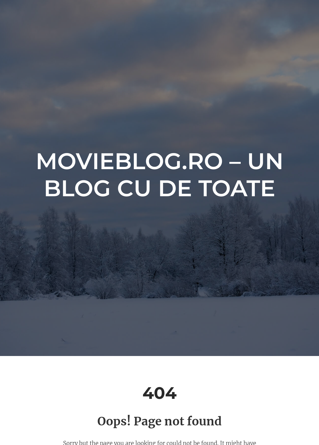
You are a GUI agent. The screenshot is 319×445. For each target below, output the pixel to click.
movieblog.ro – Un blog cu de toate (159, 174)
